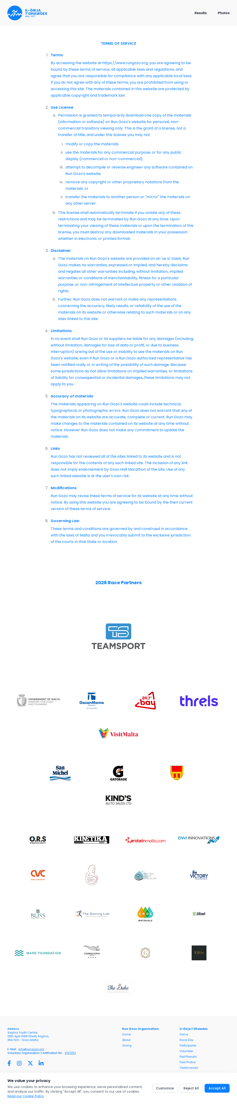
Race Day (186, 1040)
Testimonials (189, 1068)
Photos (224, 13)
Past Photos (188, 1062)
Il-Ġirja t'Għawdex (194, 1029)
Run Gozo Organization (140, 1029)
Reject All (191, 1088)
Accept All (217, 1088)
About (126, 1040)
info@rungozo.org (31, 1049)
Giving (126, 1045)
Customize (165, 1088)
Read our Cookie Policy (25, 1096)
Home (126, 1034)
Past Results (188, 1057)
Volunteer (186, 1051)
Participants (188, 1045)
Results (201, 13)
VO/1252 (70, 1053)
